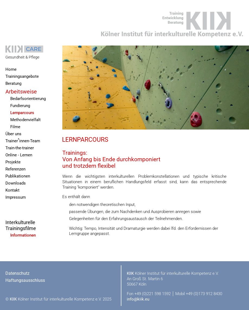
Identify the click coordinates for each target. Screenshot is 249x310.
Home (11, 69)
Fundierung (20, 106)
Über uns (13, 134)
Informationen (23, 235)
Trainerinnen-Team (22, 140)
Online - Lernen (18, 155)
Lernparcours (22, 113)
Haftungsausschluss (25, 280)
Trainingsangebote (22, 76)
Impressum (15, 197)
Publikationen (17, 176)
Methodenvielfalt (25, 120)
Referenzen (15, 169)
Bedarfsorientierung (28, 98)
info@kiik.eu (138, 299)
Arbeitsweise (21, 91)
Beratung (13, 83)
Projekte (13, 162)
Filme (15, 127)
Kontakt (12, 190)
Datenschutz (17, 273)
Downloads (15, 183)
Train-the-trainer (19, 148)
